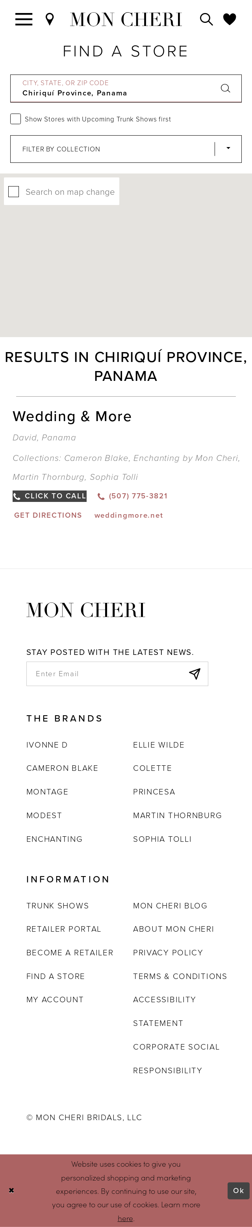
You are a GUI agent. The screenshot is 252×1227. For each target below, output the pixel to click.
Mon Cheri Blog (170, 906)
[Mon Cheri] (85, 609)
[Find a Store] (50, 19)
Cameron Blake (62, 768)
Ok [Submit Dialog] (239, 1190)
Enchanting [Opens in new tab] (54, 839)
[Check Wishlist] (230, 19)
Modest (44, 815)
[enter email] (117, 674)
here (125, 1217)
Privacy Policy (168, 952)
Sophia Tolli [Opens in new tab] (162, 839)
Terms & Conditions (180, 976)
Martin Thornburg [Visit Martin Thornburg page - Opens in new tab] (49, 476)
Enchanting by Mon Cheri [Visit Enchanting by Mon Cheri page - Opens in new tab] (185, 457)
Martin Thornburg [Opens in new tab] (177, 815)
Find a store (55, 976)
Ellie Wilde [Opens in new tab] (159, 745)
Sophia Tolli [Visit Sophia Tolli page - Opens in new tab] (114, 476)
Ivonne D (47, 745)
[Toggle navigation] (24, 19)
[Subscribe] (194, 674)
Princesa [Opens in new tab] (154, 792)
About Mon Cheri (174, 929)
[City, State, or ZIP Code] (126, 88)
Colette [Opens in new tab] (152, 768)
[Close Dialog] (11, 1190)
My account (55, 999)
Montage (47, 792)
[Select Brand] (126, 149)
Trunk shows (57, 906)
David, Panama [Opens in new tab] (44, 437)
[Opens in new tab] (48, 515)
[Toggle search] (206, 19)
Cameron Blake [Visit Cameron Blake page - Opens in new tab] (96, 457)
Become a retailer (70, 952)
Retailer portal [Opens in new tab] (64, 929)
